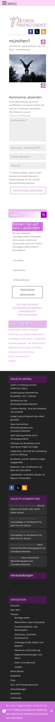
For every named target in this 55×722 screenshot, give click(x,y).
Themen (14, 614)
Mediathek (15, 675)
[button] (30, 31)
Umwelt (12, 360)
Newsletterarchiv (27, 311)
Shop (12, 680)
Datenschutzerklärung (19, 115)
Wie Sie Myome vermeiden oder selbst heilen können (27, 509)
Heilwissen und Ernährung (21, 352)
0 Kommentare (23, 49)
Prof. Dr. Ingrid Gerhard (24, 46)
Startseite (15, 605)
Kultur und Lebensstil (18, 356)
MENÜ (12, 3)
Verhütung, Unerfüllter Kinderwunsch (26, 334)
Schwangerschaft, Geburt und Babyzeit (27, 338)
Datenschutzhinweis (27, 314)
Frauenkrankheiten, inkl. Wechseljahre (26, 343)
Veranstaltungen (18, 689)
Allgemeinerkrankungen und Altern (25, 347)
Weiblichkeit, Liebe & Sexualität (23, 329)
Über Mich (15, 609)
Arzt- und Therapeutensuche (24, 684)
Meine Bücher (17, 671)
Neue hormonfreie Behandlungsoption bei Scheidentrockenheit (21, 427)
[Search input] (24, 215)
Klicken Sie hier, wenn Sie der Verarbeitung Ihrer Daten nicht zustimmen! (27, 713)
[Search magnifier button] (44, 215)
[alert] (27, 584)
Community (15, 698)
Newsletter (15, 693)
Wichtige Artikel (22, 617)
